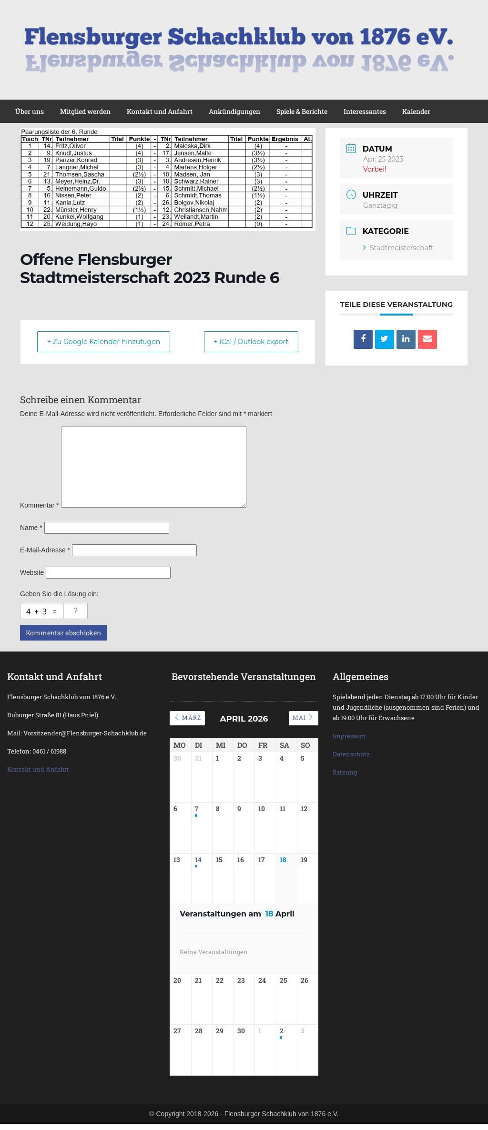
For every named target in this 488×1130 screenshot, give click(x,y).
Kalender (416, 111)
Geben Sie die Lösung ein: (59, 594)
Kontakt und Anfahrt (160, 111)
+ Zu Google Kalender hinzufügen (111, 341)
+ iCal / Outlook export (245, 341)
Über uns (29, 111)
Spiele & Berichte (301, 111)
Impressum (349, 736)
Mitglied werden (85, 111)
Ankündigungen (234, 111)
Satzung (345, 772)
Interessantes (365, 111)
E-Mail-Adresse (45, 550)
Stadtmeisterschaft (398, 248)
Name (31, 527)
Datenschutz (351, 754)
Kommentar (39, 505)
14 (198, 863)
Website (32, 572)
